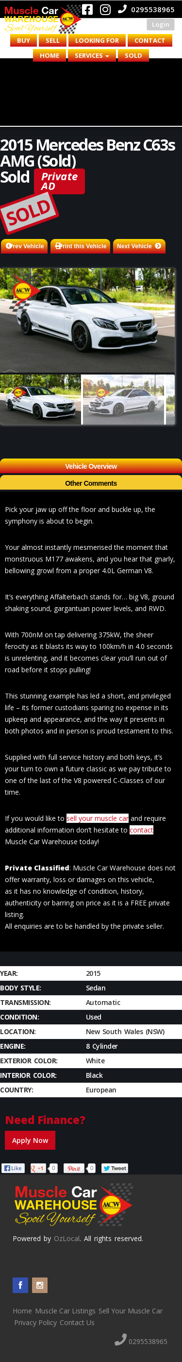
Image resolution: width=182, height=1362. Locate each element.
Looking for (97, 40)
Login (160, 24)
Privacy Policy (35, 1322)
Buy (23, 40)
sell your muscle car (97, 818)
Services (92, 55)
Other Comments (91, 483)
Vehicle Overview (90, 466)
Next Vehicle (134, 246)
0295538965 (146, 9)
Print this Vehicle (83, 246)
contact (141, 829)
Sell (53, 40)
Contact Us (77, 1322)
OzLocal (67, 1238)
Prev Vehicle (26, 246)
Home (49, 55)
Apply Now (30, 1140)
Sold (133, 55)
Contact (149, 40)
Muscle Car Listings (65, 1310)
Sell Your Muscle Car (131, 1310)
